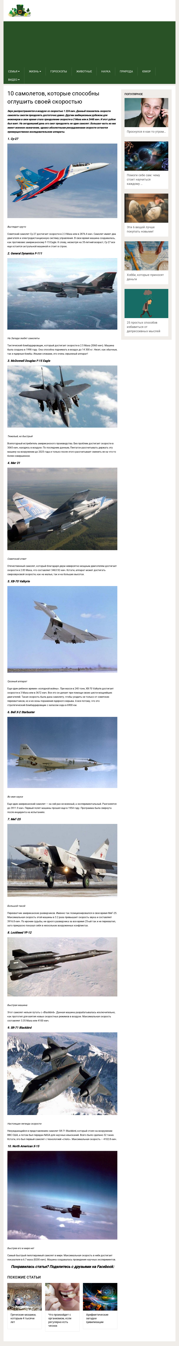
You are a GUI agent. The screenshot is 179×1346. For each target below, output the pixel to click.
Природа (126, 71)
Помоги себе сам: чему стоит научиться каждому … (143, 179)
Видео (12, 79)
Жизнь (34, 71)
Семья (12, 71)
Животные (84, 71)
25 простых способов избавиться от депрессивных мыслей (143, 327)
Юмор (146, 71)
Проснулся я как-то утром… (146, 131)
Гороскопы (58, 71)
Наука (105, 71)
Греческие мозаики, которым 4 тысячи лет (23, 1318)
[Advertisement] (89, 44)
